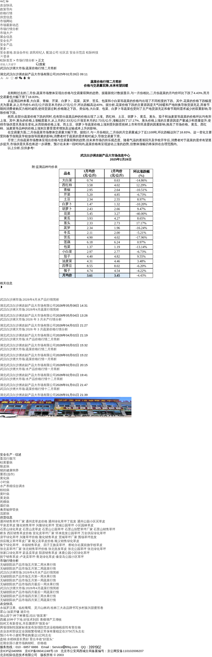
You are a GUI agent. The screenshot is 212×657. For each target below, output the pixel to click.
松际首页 (6, 60)
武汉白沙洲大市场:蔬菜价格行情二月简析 (28, 349)
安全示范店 (77, 52)
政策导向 (6, 9)
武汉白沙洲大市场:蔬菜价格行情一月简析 (28, 359)
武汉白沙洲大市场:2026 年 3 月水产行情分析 (31, 319)
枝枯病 (4, 490)
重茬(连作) (7, 474)
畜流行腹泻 (8, 458)
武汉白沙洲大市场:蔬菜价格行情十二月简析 (30, 389)
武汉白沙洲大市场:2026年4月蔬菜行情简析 (29, 309)
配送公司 (52, 52)
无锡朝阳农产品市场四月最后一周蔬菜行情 (29, 592)
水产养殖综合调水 (12, 486)
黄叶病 (4, 494)
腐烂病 (4, 505)
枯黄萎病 (6, 462)
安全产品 (6, 44)
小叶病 (4, 482)
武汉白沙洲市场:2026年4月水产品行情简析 (29, 299)
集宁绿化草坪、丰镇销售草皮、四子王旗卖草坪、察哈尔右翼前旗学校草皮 (51, 545)
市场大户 (6, 33)
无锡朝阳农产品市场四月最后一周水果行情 (29, 584)
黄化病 (4, 478)
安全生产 (6, 40)
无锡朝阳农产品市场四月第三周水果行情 (28, 596)
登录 (5, 56)
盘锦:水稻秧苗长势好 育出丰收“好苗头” (26, 639)
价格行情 (6, 13)
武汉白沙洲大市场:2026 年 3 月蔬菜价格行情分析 (34, 329)
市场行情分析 (9, 29)
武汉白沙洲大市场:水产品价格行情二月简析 (30, 339)
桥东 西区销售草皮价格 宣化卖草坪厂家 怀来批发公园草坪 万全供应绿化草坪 (53, 533)
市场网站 (6, 21)
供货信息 (6, 17)
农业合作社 (21, 52)
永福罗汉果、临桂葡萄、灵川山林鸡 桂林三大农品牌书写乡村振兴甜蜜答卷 (51, 607)
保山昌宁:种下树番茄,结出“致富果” (23, 615)
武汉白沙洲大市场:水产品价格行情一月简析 (30, 369)
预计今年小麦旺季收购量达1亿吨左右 (25, 635)
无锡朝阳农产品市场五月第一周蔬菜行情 (28, 580)
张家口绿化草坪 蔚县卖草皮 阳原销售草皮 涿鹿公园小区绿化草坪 (45, 552)
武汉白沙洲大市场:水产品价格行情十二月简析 (31, 379)
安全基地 (6, 52)
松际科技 (92, 52)
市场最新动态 (9, 25)
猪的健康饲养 (9, 470)
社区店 (64, 52)
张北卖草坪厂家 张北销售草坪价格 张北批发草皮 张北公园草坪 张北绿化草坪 (53, 549)
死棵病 (4, 501)
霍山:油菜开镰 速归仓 (15, 611)
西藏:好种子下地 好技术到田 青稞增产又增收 (31, 619)
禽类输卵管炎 (9, 509)
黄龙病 (4, 497)
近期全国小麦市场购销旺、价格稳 (23, 643)
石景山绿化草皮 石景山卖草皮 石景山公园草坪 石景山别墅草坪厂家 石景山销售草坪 (57, 529)
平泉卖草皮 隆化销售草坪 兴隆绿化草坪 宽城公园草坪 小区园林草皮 (47, 525)
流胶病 (4, 513)
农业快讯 (6, 5)
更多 (5, 48)
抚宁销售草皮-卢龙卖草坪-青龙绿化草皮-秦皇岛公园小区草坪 (42, 556)
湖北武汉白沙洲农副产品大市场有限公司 (28, 305)
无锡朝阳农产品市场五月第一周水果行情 (28, 576)
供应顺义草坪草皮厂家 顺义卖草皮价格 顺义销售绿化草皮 (39, 541)
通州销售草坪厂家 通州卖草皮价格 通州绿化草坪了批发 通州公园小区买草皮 (52, 521)
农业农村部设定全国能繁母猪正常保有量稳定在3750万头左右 (42, 631)
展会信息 (6, 36)
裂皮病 (4, 466)
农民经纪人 (37, 52)
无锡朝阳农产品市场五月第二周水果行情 (28, 564)
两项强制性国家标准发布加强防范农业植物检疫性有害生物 (40, 627)
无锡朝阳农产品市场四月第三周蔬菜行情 (28, 600)
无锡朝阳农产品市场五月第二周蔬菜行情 (28, 568)
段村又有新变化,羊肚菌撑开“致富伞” (24, 623)
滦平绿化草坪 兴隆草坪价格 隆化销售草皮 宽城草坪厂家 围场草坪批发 (48, 537)
